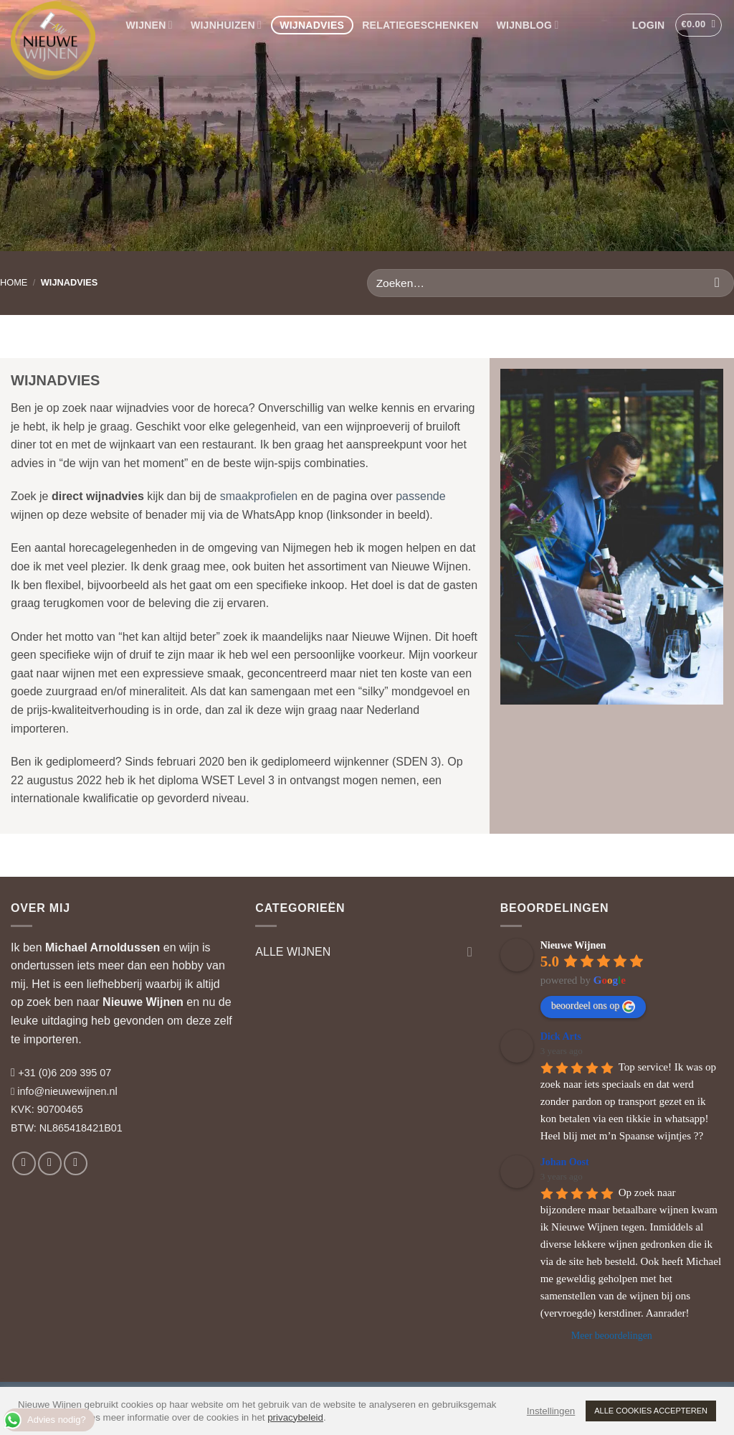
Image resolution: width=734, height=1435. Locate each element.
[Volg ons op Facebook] (24, 1163)
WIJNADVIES (312, 25)
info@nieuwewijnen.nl (67, 1091)
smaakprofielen (259, 496)
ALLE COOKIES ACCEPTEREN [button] (650, 1410)
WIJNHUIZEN (226, 25)
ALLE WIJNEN (292, 952)
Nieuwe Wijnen (143, 1002)
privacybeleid (295, 1417)
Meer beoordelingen (611, 1335)
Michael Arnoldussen (102, 947)
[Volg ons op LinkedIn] (75, 1163)
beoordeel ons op (593, 1006)
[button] (648, 25)
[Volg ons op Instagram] (50, 1163)
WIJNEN (149, 25)
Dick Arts (560, 1036)
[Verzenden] (717, 283)
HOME (13, 282)
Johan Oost (564, 1162)
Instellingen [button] (551, 1411)
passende (420, 496)
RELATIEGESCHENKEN (420, 25)
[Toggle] (470, 951)
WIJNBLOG (528, 25)
